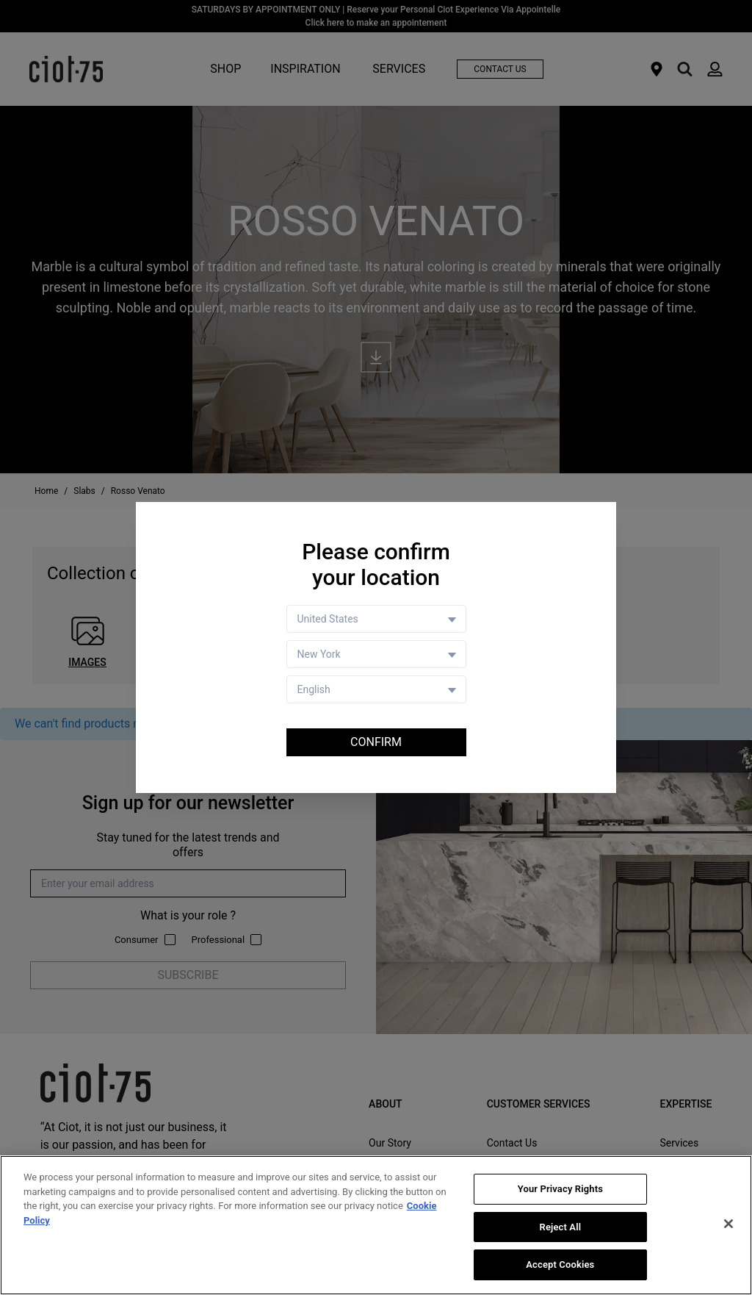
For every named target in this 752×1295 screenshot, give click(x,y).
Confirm (376, 742)
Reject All (561, 1227)
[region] (376, 1225)
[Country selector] (376, 619)
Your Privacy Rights (560, 1188)
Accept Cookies (560, 1264)
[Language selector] (376, 689)
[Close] (728, 1224)
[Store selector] (376, 654)
